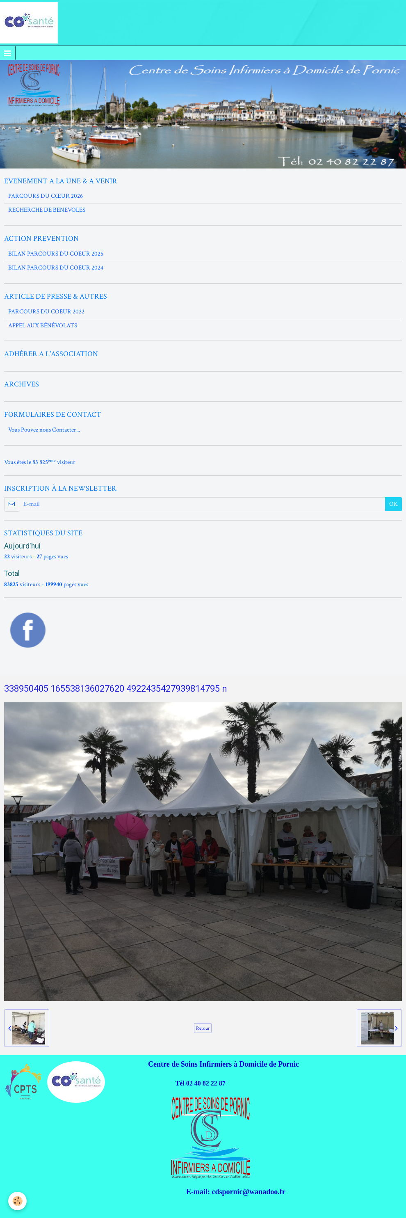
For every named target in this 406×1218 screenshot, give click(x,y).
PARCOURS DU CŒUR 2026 (45, 196)
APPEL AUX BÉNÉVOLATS (42, 325)
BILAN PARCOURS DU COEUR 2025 (55, 254)
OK (393, 504)
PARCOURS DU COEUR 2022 (46, 311)
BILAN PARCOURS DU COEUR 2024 (55, 268)
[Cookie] (17, 1201)
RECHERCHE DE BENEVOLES (46, 210)
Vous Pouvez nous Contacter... (44, 430)
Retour (203, 1028)
